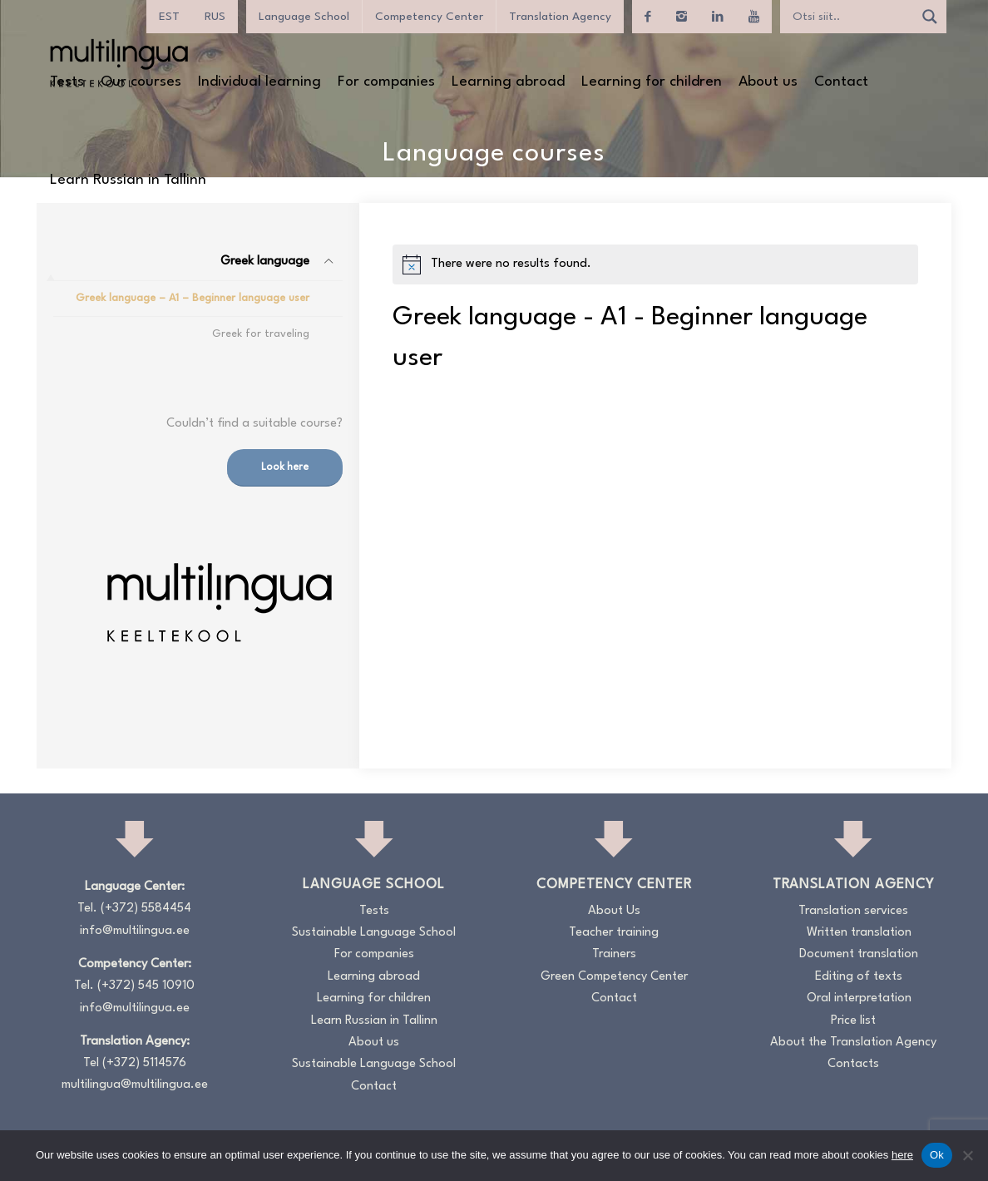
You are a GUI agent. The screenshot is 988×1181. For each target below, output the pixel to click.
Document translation (858, 954)
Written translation (859, 933)
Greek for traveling (260, 334)
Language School (304, 16)
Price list (853, 1021)
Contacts (853, 1064)
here (902, 1155)
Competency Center (429, 16)
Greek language (264, 261)
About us (373, 1042)
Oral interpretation (859, 998)
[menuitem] (169, 16)
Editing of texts (858, 977)
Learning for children (374, 998)
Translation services (853, 911)
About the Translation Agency (853, 1042)
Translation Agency (560, 16)
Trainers (614, 954)
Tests (374, 911)
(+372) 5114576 (144, 1063)
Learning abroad (374, 977)
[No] (967, 1155)
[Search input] (851, 16)
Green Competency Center (614, 977)
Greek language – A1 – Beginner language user (192, 298)
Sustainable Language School (374, 933)
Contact (374, 1086)
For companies (374, 954)
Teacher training (614, 933)
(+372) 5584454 (146, 908)
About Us (614, 911)
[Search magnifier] (929, 16)
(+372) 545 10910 (146, 986)
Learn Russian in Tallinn (374, 1021)
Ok (937, 1155)
